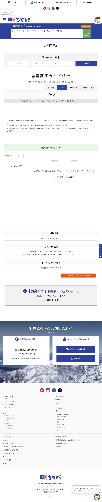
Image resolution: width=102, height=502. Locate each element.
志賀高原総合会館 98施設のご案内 (13, 446)
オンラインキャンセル (74, 101)
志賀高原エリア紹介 (61, 414)
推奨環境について (61, 437)
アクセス (14, 2)
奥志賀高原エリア (62, 417)
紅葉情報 (6, 423)
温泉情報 (58, 400)
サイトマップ (7, 456)
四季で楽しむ (64, 2)
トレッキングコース (9, 418)
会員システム (39, 2)
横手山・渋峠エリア (62, 427)
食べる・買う (59, 396)
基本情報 (51, 88)
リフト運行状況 (8, 426)
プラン (62, 88)
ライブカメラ (7, 437)
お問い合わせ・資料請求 (63, 443)
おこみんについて (8, 443)
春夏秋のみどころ (9, 415)
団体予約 (77, 359)
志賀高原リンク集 (8, 453)
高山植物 (6, 420)
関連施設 (59, 408)
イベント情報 (8, 428)
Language (89, 2)
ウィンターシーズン (9, 401)
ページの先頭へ (100, 252)
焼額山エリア (60, 419)
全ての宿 (86, 26)
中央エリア (60, 422)
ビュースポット (61, 405)
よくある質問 (7, 460)
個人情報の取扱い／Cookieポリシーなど (68, 440)
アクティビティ (8, 408)
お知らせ (6, 440)
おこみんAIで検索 (86, 34)
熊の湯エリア (60, 424)
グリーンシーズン (9, 399)
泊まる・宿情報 (8, 404)
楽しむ (5, 413)
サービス (73, 88)
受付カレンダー (88, 88)
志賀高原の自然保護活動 (10, 450)
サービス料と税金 (43, 101)
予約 (5, 410)
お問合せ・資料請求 (77, 349)
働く (56, 411)
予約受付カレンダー (28, 101)
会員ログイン (7, 463)
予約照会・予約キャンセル (78, 275)
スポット (58, 403)
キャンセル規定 (58, 101)
